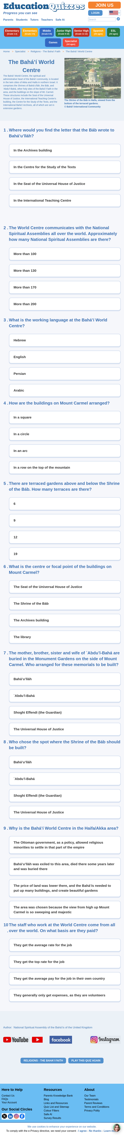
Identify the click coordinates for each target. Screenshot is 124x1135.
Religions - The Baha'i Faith (45, 51)
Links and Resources (56, 1103)
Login (95, 13)
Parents (8, 19)
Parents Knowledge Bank (58, 1095)
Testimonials (91, 1099)
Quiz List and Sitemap (56, 1106)
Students (22, 19)
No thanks (95, 1130)
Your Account (9, 1102)
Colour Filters (51, 1110)
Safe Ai (60, 19)
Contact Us (8, 1095)
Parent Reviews (93, 1103)
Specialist (20, 51)
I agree (82, 1130)
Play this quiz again (85, 1060)
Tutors (34, 19)
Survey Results (52, 1118)
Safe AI (48, 1114)
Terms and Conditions (96, 1106)
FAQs (5, 1099)
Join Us (104, 5)
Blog (46, 1099)
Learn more (111, 1130)
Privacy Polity (92, 1110)
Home (6, 51)
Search (118, 18)
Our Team (90, 1095)
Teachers (47, 19)
